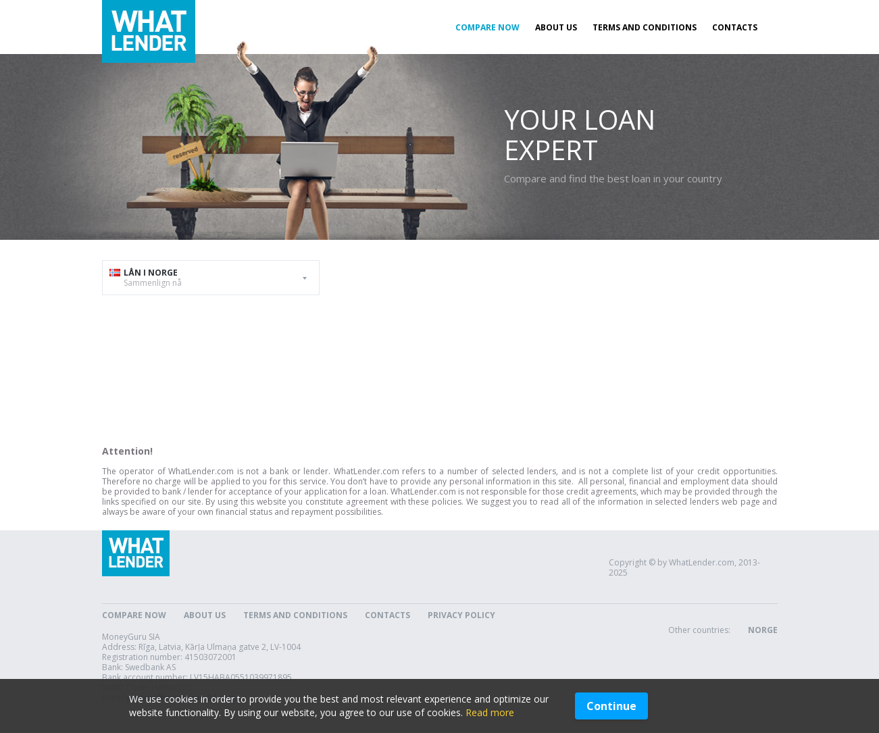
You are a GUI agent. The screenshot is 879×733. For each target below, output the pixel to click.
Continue (611, 706)
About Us (556, 27)
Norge (763, 630)
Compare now (487, 27)
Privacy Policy (461, 615)
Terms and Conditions (645, 27)
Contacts (734, 27)
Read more (490, 712)
